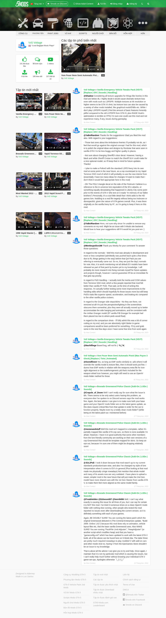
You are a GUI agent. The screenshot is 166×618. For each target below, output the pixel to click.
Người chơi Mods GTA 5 (74, 602)
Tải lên (102, 4)
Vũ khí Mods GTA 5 (72, 592)
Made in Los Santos (25, 576)
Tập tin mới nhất (100, 574)
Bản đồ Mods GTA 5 (72, 607)
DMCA (126, 590)
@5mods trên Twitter (133, 594)
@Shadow (88, 96)
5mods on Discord (132, 605)
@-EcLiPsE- (89, 463)
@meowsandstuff (92, 429)
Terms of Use (129, 584)
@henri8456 (118, 499)
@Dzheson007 (105, 499)
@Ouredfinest (90, 362)
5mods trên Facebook (134, 599)
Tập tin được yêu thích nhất (105, 584)
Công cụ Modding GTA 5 (74, 574)
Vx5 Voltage (35, 42)
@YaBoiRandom (91, 135)
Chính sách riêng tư (131, 579)
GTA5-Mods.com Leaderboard (100, 604)
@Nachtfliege (90, 345)
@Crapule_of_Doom (93, 392)
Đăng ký (132, 4)
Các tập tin (98, 579)
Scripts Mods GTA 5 (72, 597)
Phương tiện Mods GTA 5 (75, 579)
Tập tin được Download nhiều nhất (103, 591)
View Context (89, 122)
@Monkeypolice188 (93, 246)
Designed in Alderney (25, 573)
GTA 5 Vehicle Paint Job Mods (74, 586)
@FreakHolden (91, 499)
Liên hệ (126, 574)
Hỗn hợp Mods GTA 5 (73, 613)
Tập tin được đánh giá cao (105, 597)
